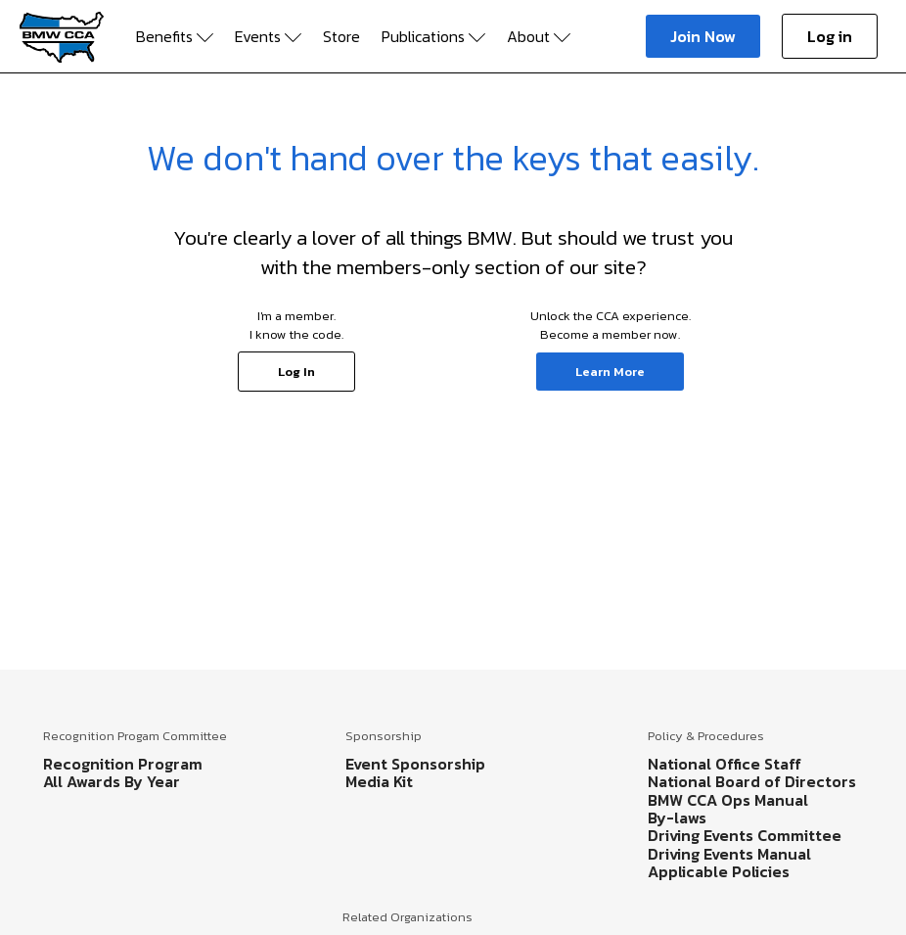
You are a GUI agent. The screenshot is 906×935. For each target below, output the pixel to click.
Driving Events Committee (744, 835)
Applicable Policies (719, 871)
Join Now (703, 36)
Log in (829, 36)
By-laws (677, 817)
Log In (296, 371)
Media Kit (379, 781)
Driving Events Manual (729, 853)
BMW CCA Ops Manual (728, 800)
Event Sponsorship (415, 763)
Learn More (610, 371)
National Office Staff (724, 763)
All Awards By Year (111, 781)
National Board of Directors (752, 781)
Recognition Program (123, 763)
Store (341, 36)
